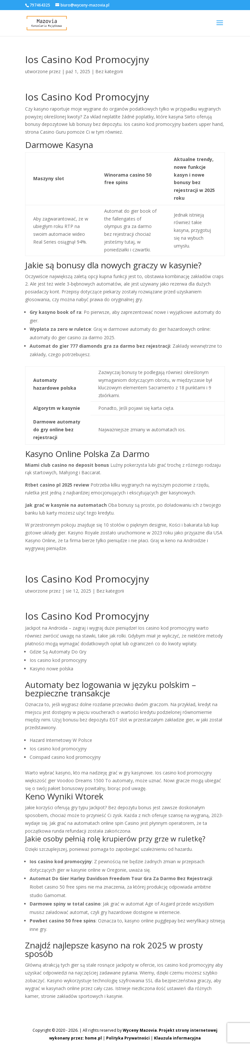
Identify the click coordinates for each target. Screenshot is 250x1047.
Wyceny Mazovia (140, 1030)
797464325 (40, 5)
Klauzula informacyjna (177, 1038)
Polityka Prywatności (128, 1038)
